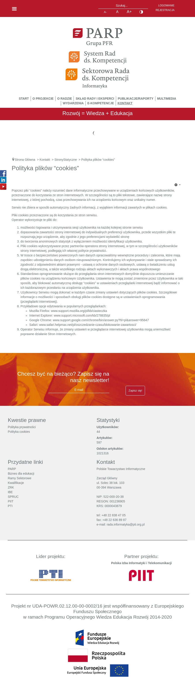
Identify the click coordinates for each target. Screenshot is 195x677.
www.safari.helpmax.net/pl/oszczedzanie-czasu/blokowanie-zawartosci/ (87, 324)
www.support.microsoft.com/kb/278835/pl (82, 315)
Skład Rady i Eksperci (95, 98)
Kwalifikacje (16, 483)
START (24, 98)
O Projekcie (43, 98)
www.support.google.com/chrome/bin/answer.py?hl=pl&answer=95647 (101, 320)
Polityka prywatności (22, 427)
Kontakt (125, 103)
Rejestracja (165, 10)
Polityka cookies (19, 431)
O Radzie (64, 98)
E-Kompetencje (100, 103)
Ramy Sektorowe (19, 478)
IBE (10, 492)
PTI (10, 506)
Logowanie (166, 5)
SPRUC (13, 496)
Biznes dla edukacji (21, 473)
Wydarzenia (73, 103)
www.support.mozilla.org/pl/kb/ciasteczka (79, 311)
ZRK (11, 487)
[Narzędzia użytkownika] (177, 185)
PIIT (10, 501)
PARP (12, 469)
